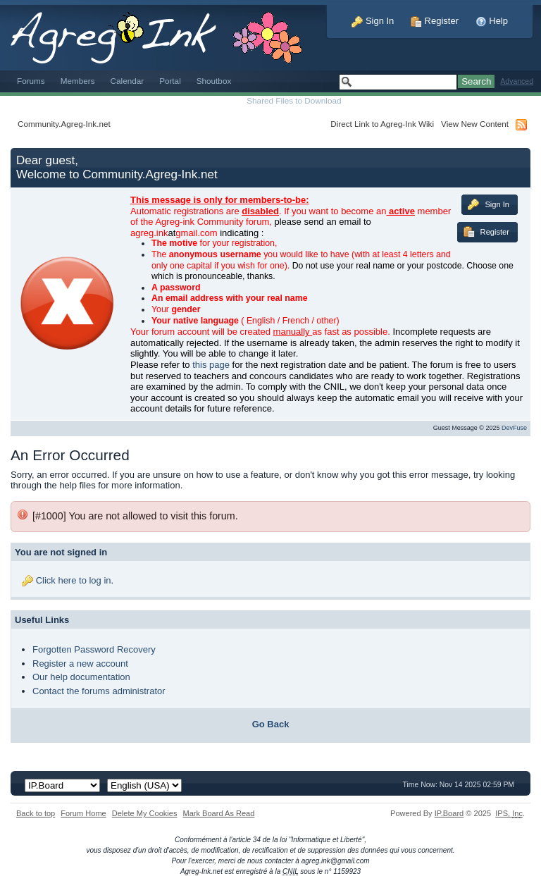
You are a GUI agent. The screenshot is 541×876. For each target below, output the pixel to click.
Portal (170, 80)
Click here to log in (73, 580)
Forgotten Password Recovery (94, 649)
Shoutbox (214, 80)
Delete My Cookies (145, 813)
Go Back (271, 724)
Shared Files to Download (294, 100)
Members (78, 80)
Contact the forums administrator (99, 691)
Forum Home (83, 813)
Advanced (516, 81)
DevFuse (514, 427)
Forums (31, 80)
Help (491, 21)
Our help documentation (81, 677)
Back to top (35, 813)
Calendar (127, 80)
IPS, (509, 813)
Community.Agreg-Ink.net (64, 123)
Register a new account (80, 663)
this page (211, 364)
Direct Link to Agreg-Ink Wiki (382, 123)
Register (435, 21)
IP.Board (449, 813)
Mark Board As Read (218, 813)
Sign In (373, 21)
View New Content (475, 123)
